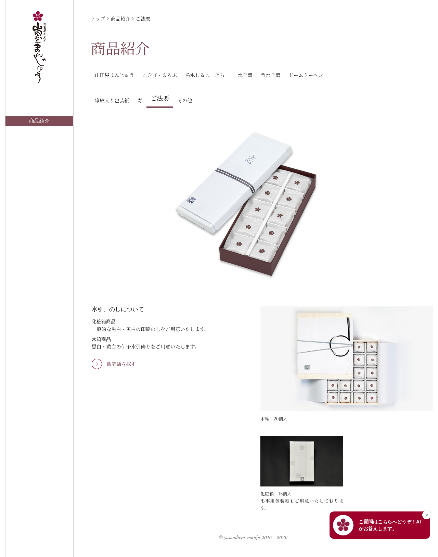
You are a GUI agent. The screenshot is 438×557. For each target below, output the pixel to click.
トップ (39, 110)
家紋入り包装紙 (112, 100)
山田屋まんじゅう (114, 74)
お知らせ (39, 142)
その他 (184, 100)
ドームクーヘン (305, 74)
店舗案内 (39, 131)
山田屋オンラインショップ (39, 174)
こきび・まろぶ (159, 74)
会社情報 (39, 185)
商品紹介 (39, 121)
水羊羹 (244, 74)
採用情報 (39, 195)
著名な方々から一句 (39, 163)
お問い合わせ (39, 152)
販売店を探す (121, 364)
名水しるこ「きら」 (207, 74)
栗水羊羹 (271, 74)
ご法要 (160, 97)
